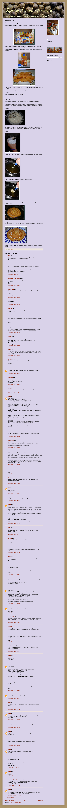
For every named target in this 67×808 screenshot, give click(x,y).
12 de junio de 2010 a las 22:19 (14, 274)
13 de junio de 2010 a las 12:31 (14, 436)
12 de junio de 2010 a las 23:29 (14, 313)
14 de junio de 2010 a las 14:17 (14, 585)
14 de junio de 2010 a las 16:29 (14, 603)
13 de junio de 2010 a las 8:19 (14, 355)
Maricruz (9, 349)
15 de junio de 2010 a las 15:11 (14, 661)
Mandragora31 (11, 289)
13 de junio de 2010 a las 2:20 (14, 345)
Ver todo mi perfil (50, 42)
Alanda (9, 388)
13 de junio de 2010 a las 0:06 (14, 323)
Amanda (9, 336)
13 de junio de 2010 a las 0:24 (14, 332)
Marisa (9, 396)
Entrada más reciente (9, 800)
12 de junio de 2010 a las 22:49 (14, 297)
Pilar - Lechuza (11, 477)
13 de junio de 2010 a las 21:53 (14, 493)
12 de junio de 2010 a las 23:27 (14, 304)
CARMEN (10, 565)
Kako (9, 578)
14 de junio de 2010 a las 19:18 (14, 631)
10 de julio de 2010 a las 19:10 (14, 775)
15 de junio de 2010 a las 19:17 (14, 678)
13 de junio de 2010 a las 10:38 (14, 364)
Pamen (9, 556)
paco (9, 547)
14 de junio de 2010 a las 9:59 (14, 552)
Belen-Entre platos (12, 645)
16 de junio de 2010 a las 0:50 (14, 709)
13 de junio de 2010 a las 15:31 (14, 447)
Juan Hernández (11, 616)
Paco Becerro (10, 682)
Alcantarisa (10, 377)
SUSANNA (10, 757)
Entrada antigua (40, 800)
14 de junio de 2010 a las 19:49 (14, 641)
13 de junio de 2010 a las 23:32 (14, 523)
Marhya (9, 655)
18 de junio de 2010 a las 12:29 (14, 727)
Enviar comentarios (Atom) (16, 802)
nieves (9, 702)
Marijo (9, 527)
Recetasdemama (11, 468)
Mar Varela (10, 359)
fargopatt (10, 538)
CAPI (9, 723)
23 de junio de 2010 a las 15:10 (14, 754)
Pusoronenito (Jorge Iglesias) (14, 278)
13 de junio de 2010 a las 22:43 (14, 500)
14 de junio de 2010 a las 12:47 (14, 562)
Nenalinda (10, 265)
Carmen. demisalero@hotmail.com (15, 779)
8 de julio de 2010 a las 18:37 (13, 767)
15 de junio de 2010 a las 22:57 (14, 698)
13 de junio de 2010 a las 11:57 (14, 427)
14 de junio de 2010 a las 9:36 (14, 544)
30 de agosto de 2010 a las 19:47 (14, 785)
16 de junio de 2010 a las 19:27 (14, 719)
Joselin (9, 316)
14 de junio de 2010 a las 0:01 (14, 534)
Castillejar (10, 626)
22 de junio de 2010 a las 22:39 (14, 745)
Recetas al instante (12, 739)
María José (10, 308)
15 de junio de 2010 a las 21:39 (14, 690)
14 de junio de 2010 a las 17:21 (14, 612)
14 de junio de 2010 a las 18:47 (14, 622)
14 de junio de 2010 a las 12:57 (14, 574)
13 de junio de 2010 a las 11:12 (14, 392)
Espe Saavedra (11, 368)
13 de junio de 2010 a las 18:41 (14, 473)
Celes (9, 634)
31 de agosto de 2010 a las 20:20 (14, 795)
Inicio (25, 800)
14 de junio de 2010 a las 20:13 (14, 651)
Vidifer (9, 255)
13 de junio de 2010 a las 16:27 (14, 464)
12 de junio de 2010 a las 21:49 (14, 261)
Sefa (9, 327)
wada (9, 431)
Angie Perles (10, 497)
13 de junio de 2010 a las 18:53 (14, 483)
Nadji (9, 487)
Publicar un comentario (11, 797)
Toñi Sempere (11, 440)
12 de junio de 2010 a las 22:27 (14, 285)
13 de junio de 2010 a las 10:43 (14, 373)
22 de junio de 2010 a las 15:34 (14, 736)
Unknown (10, 607)
